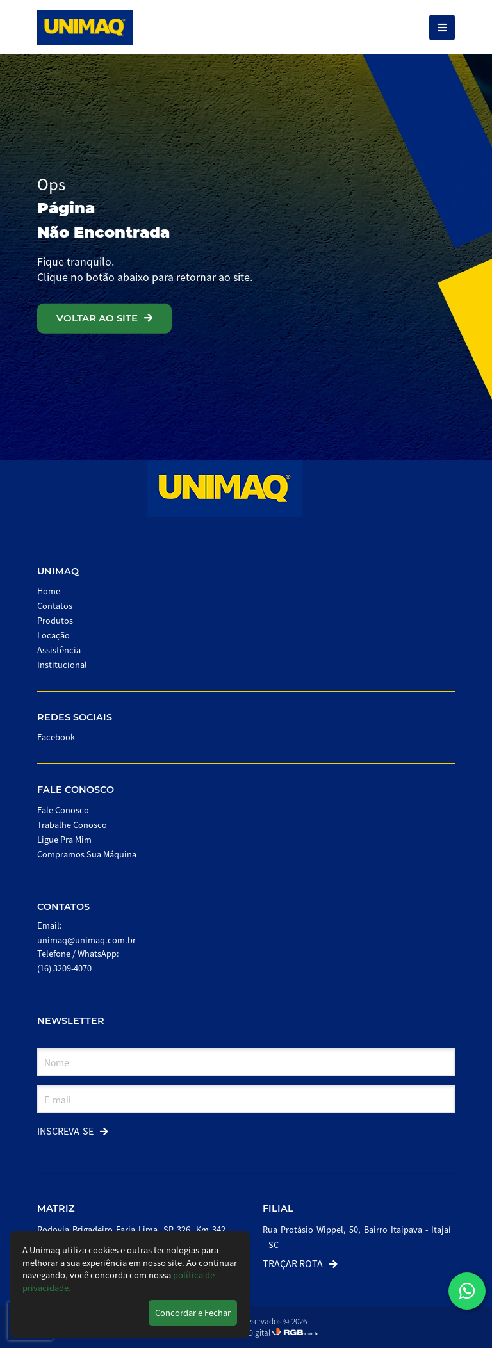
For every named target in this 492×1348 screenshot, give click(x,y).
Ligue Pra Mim (64, 839)
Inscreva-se (72, 1130)
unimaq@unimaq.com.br (86, 940)
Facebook (56, 737)
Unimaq (58, 571)
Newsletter (70, 1021)
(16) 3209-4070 (64, 968)
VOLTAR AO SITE (104, 318)
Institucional (62, 664)
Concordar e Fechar (193, 1312)
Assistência (59, 650)
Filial (278, 1208)
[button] (467, 1291)
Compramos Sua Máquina (86, 854)
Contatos (54, 605)
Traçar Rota (300, 1263)
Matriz (56, 1208)
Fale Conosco (75, 789)
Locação (53, 635)
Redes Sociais (74, 717)
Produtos (55, 620)
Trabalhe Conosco (72, 824)
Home (48, 591)
